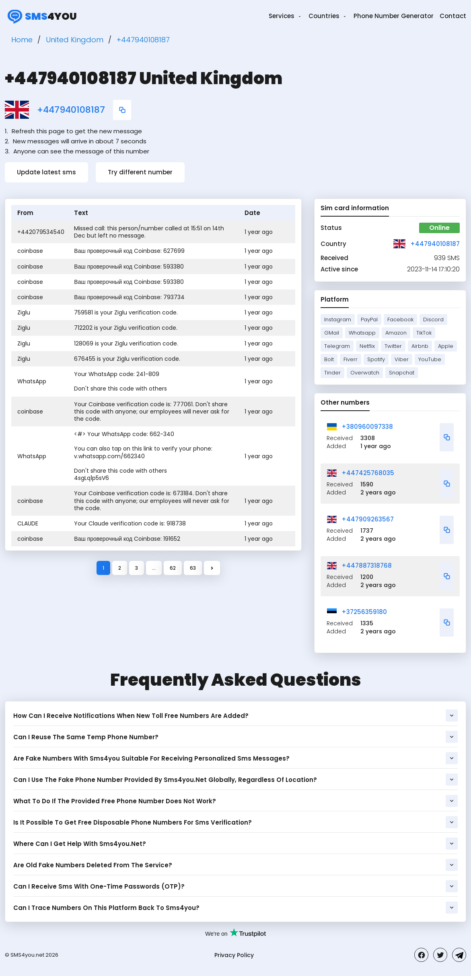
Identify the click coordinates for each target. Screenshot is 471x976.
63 (193, 568)
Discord (433, 319)
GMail (331, 333)
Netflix (367, 346)
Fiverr (350, 359)
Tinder (332, 372)
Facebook (400, 319)
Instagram (337, 319)
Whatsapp (362, 333)
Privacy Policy (234, 955)
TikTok (424, 333)
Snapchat (401, 372)
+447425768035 (367, 473)
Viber (402, 359)
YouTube (429, 359)
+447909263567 (367, 519)
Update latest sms (46, 172)
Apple (445, 346)
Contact (453, 16)
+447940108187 (71, 109)
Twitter (393, 346)
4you (41, 16)
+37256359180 (364, 612)
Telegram (337, 346)
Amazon (396, 333)
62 (173, 568)
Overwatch (364, 372)
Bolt (329, 359)
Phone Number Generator (394, 16)
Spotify (376, 359)
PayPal (369, 319)
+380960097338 (367, 427)
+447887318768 (366, 565)
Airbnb (419, 346)
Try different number (140, 172)
